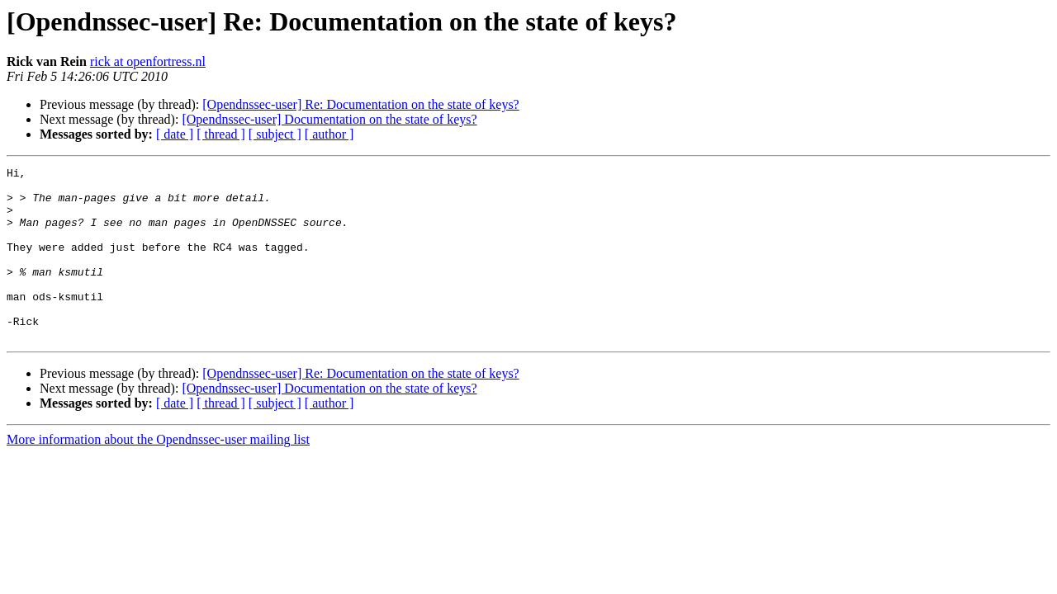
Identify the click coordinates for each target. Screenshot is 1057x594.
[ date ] (174, 134)
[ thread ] (221, 134)
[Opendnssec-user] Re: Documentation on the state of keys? (360, 104)
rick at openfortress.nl (148, 61)
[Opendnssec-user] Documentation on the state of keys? (329, 119)
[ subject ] (275, 134)
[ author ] (329, 134)
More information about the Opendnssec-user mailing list (158, 474)
